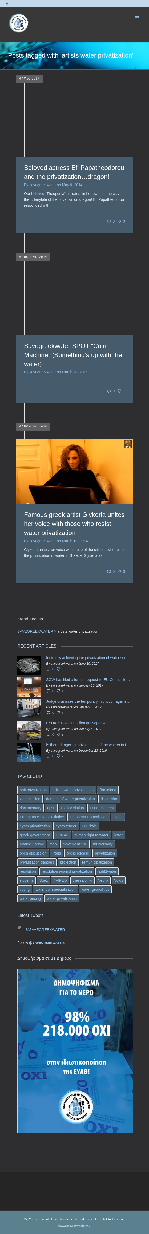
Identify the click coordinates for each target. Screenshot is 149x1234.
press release (78, 853)
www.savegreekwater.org (74, 1225)
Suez (43, 880)
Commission (30, 799)
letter (118, 835)
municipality (102, 844)
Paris (56, 853)
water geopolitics (95, 889)
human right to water (91, 835)
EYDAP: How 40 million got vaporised (77, 723)
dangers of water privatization (70, 799)
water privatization (62, 898)
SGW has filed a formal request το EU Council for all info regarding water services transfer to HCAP (88, 679)
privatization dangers (37, 862)
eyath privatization (35, 826)
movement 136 (75, 844)
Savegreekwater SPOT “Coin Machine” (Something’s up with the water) (73, 354)
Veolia (103, 880)
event (117, 817)
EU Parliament (102, 808)
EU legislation (72, 808)
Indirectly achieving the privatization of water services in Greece (88, 658)
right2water (107, 871)
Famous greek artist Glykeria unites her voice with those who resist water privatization (74, 523)
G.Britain (89, 826)
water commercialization (55, 889)
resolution (28, 871)
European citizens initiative (42, 817)
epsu (51, 808)
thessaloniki (82, 880)
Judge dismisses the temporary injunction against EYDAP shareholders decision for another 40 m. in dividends (88, 701)
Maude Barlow (32, 844)
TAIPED (60, 880)
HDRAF (62, 835)
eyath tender (66, 826)
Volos (118, 880)
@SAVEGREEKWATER (45, 929)
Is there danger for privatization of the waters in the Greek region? (88, 745)
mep (53, 844)
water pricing (30, 898)
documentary (30, 808)
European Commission (89, 817)
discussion (109, 799)
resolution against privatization (67, 871)
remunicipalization (97, 862)
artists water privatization (73, 790)
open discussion (33, 853)
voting (25, 889)
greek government (35, 835)
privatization (105, 853)
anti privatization (33, 790)
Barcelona (107, 790)
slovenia (26, 880)
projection (68, 862)
